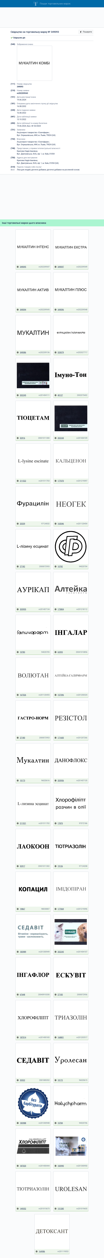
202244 (59, 438)
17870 (58, 823)
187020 (21, 1166)
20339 (21, 524)
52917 (21, 866)
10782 (58, 566)
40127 (58, 395)
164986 (40, 1251)
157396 (59, 695)
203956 (59, 780)
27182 (21, 566)
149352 (21, 1209)
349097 (59, 267)
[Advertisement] (52, 17)
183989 (21, 952)
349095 (21, 267)
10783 (21, 652)
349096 (59, 310)
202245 (21, 395)
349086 (21, 352)
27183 (58, 995)
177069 (59, 909)
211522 (21, 481)
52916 (21, 438)
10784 (58, 1123)
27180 (21, 738)
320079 (59, 352)
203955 (21, 609)
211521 (21, 823)
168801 (59, 1037)
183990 (59, 1166)
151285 (59, 1209)
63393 (58, 652)
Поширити (86, 32)
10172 (58, 1080)
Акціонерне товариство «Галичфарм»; (33, 132)
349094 (21, 310)
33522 (21, 1080)
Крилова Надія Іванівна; (27, 151)
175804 (59, 609)
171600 (59, 738)
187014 (21, 1037)
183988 (21, 1123)
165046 (59, 524)
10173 (21, 780)
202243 (59, 952)
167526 (21, 695)
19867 (21, 909)
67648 (21, 995)
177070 (59, 481)
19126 (58, 866)
